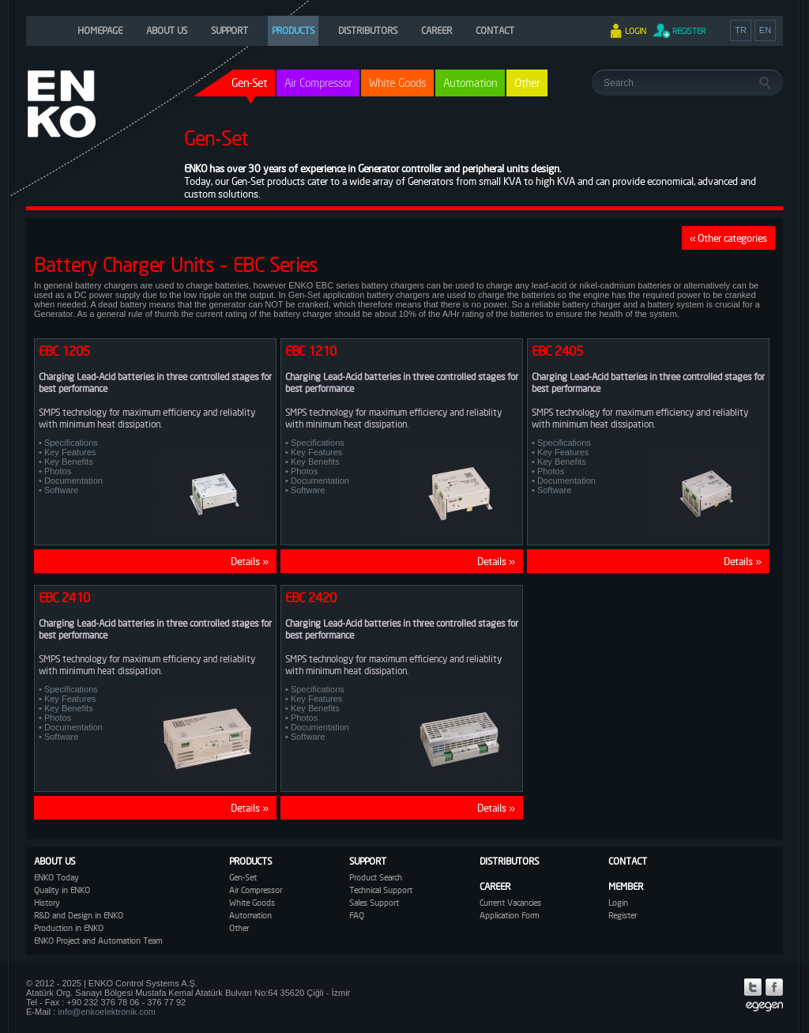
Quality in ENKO (62, 889)
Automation (470, 82)
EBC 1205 (64, 351)
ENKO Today (56, 877)
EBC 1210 (311, 351)
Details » (250, 561)
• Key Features (67, 452)
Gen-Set (243, 877)
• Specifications (68, 442)
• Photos (55, 471)
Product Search (375, 877)
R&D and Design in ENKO (78, 915)
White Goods (397, 82)
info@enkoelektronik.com (107, 1011)
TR (741, 30)
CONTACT (495, 30)
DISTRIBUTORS (367, 30)
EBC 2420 (311, 597)
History (47, 902)
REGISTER (689, 30)
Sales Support (374, 902)
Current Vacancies (510, 902)
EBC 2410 (64, 597)
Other (527, 82)
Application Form (509, 915)
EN (765, 30)
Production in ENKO (68, 927)
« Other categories (728, 238)
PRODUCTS (293, 30)
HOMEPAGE (99, 30)
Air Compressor (318, 82)
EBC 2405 (557, 351)
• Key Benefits (66, 461)
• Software (58, 490)
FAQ (356, 915)
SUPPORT (229, 30)
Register (622, 915)
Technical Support (380, 889)
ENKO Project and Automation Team (98, 940)
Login (618, 902)
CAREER (436, 30)
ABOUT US (166, 30)
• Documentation (71, 480)
